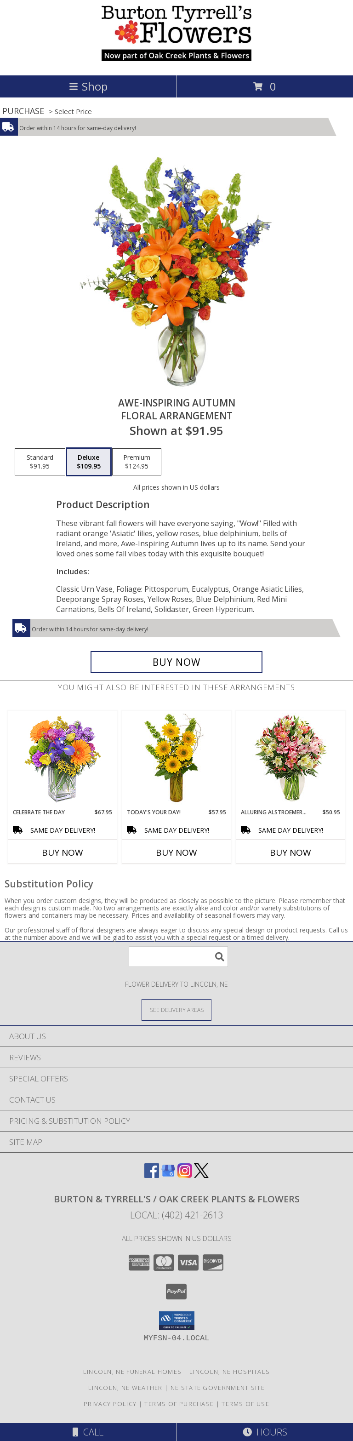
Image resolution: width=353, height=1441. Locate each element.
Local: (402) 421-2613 (176, 1215)
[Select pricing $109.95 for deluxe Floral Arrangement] (88, 462)
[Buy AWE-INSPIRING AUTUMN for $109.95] (176, 662)
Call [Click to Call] (88, 1432)
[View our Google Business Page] (168, 1175)
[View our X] (201, 1175)
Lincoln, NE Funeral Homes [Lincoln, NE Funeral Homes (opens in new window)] (132, 1371)
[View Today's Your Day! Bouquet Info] (176, 759)
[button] (176, 1320)
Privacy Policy (110, 1404)
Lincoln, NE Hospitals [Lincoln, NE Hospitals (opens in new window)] (229, 1371)
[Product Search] (178, 956)
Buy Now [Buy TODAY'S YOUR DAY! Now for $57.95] (176, 852)
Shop (88, 86)
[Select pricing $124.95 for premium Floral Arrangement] (137, 462)
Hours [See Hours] (265, 1432)
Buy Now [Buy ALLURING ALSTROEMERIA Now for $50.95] (290, 852)
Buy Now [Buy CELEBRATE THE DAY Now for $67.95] (62, 852)
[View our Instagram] (184, 1175)
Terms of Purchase (179, 1404)
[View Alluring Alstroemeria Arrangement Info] (290, 759)
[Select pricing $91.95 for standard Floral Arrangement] (40, 462)
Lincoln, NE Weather (125, 1388)
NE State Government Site (218, 1388)
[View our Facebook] (151, 1175)
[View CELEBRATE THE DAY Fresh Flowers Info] (62, 759)
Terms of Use (245, 1404)
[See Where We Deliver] (176, 1009)
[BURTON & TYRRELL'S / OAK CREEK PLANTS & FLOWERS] (176, 61)
